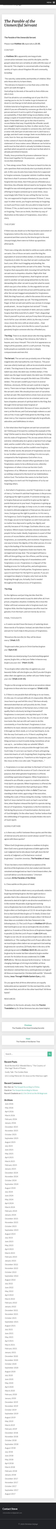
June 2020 (9, 1379)
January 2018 (10, 1475)
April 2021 (9, 1341)
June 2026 (9, 1104)
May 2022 (9, 1291)
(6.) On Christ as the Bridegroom (34, 1093)
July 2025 (9, 1146)
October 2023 (10, 1226)
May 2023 (9, 1245)
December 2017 (11, 1479)
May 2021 (9, 1337)
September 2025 (11, 1138)
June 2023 (9, 1241)
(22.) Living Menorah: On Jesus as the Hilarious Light (26, 1076)
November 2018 (11, 1436)
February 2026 (11, 1119)
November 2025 (11, 1130)
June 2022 (9, 1287)
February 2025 (11, 1165)
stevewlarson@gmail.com (12, 1513)
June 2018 (9, 1456)
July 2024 (9, 1192)
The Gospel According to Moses (25, 1090)
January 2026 (10, 1123)
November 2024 (11, 1176)
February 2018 (11, 1471)
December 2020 (11, 1356)
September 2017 (11, 1490)
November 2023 (11, 1222)
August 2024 (10, 1188)
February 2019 (11, 1429)
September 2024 (11, 1184)
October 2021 (10, 1318)
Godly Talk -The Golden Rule (16, 1072)
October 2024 (10, 1180)
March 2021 (10, 1345)
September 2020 (11, 1368)
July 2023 (9, 1238)
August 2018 (10, 1448)
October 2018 (10, 1440)
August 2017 (10, 1494)
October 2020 (10, 1364)
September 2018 (11, 1444)
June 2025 (9, 1150)
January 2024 (10, 1215)
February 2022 (11, 1303)
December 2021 (11, 1310)
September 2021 (11, 1322)
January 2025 (10, 1169)
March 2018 (10, 1467)
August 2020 (10, 1371)
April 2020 (9, 1387)
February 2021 (11, 1348)
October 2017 (10, 1486)
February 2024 (11, 1211)
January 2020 (10, 1398)
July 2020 (9, 1375)
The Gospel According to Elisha (26, 1087)
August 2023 (10, 1234)
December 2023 (11, 1218)
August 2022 (10, 1280)
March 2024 (10, 1207)
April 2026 (9, 1111)
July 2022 (9, 1283)
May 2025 (9, 1153)
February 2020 (11, 1394)
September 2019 (11, 1413)
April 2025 (9, 1157)
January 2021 (10, 1352)
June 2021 (9, 1333)
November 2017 (11, 1482)
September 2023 (11, 1230)
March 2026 (10, 1115)
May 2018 (9, 1459)
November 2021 (11, 1314)
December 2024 (11, 1173)
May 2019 (9, 1421)
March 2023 (10, 1253)
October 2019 (10, 1410)
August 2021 (10, 1326)
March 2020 (10, 1391)
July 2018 (9, 1452)
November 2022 (11, 1268)
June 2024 (9, 1195)
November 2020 (11, 1360)
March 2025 (10, 1161)
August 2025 (10, 1142)
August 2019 (10, 1417)
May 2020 (9, 1383)
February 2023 (11, 1257)
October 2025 (10, 1134)
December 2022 (11, 1264)
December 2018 (11, 1433)
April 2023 (9, 1249)
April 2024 (9, 1203)
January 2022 (10, 1306)
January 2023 (10, 1261)
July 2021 (9, 1329)
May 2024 (9, 1199)
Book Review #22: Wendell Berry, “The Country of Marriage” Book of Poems (25, 1066)
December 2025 (11, 1127)
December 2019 (11, 1402)
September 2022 (11, 1276)
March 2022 (10, 1299)
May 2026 (9, 1108)
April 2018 (9, 1463)
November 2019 (11, 1406)
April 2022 (9, 1295)
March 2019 (10, 1425)
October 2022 (10, 1272)
